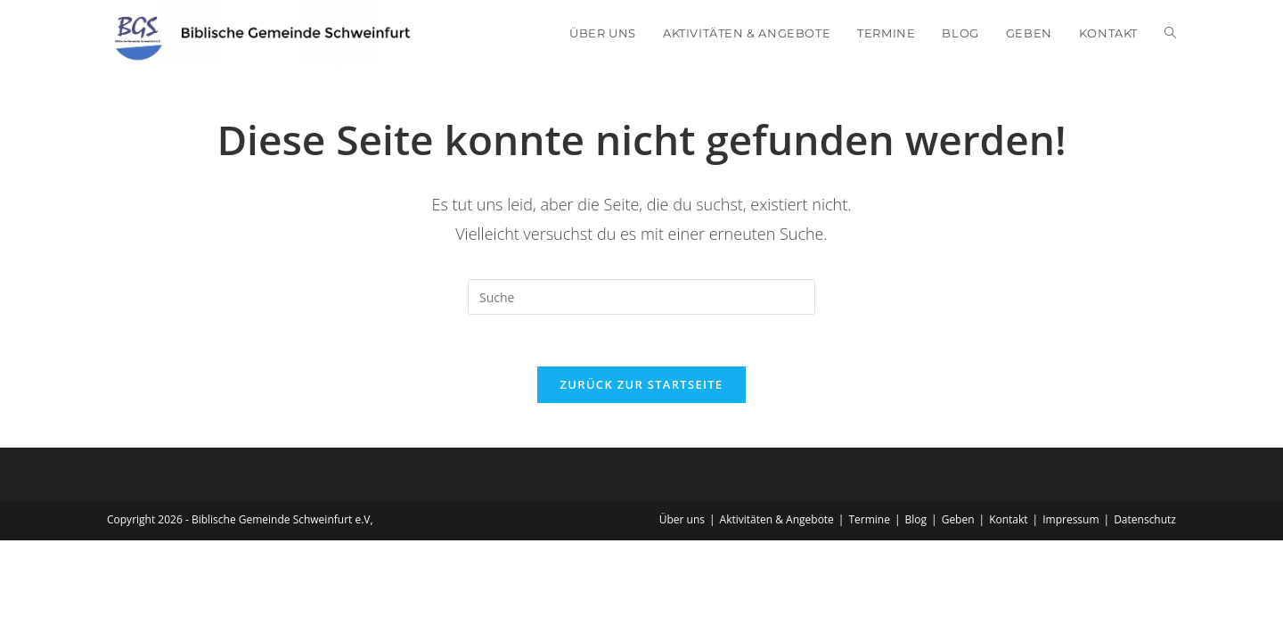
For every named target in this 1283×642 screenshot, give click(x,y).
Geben (958, 521)
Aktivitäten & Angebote (777, 521)
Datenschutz (1145, 521)
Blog (916, 521)
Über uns (682, 521)
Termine (869, 521)
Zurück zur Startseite (641, 386)
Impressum (1070, 521)
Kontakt (1008, 521)
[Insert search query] (641, 297)
